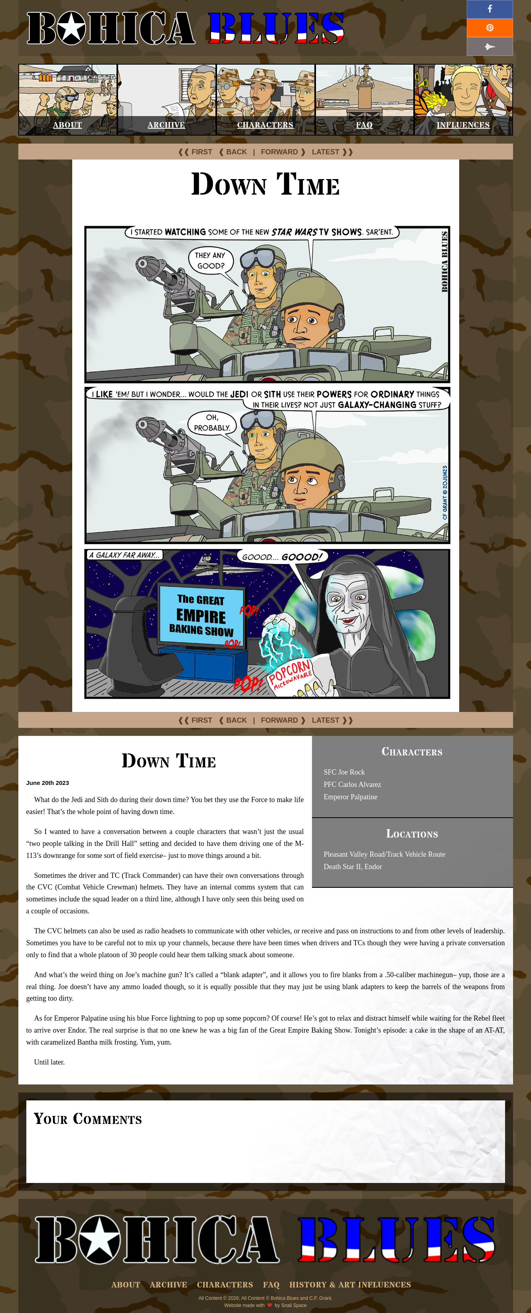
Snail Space (294, 1305)
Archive (167, 125)
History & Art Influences (350, 1285)
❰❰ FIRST (195, 152)
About (67, 125)
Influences (463, 125)
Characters (265, 125)
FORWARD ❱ (283, 152)
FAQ (364, 125)
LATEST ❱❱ (332, 152)
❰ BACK (232, 152)
